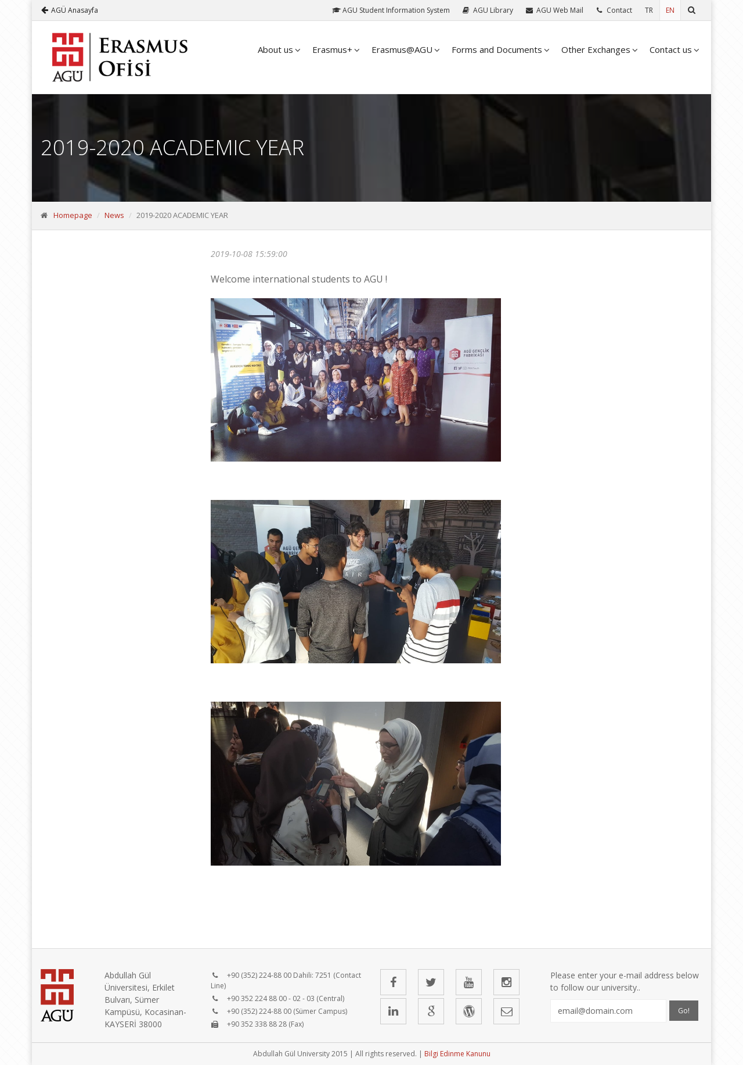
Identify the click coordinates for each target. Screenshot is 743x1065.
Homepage (72, 215)
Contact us (671, 49)
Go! (684, 1011)
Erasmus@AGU (402, 49)
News (114, 215)
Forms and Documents (497, 49)
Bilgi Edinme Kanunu (457, 1054)
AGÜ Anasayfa (69, 10)
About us (275, 49)
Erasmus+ (332, 49)
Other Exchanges (595, 49)
